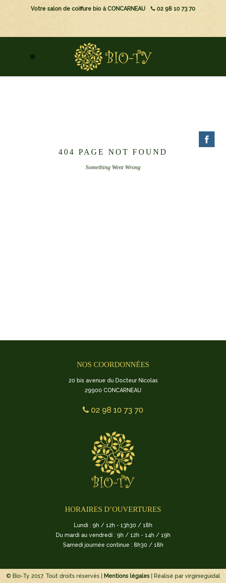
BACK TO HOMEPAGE (111, 234)
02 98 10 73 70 (173, 9)
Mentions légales (127, 576)
